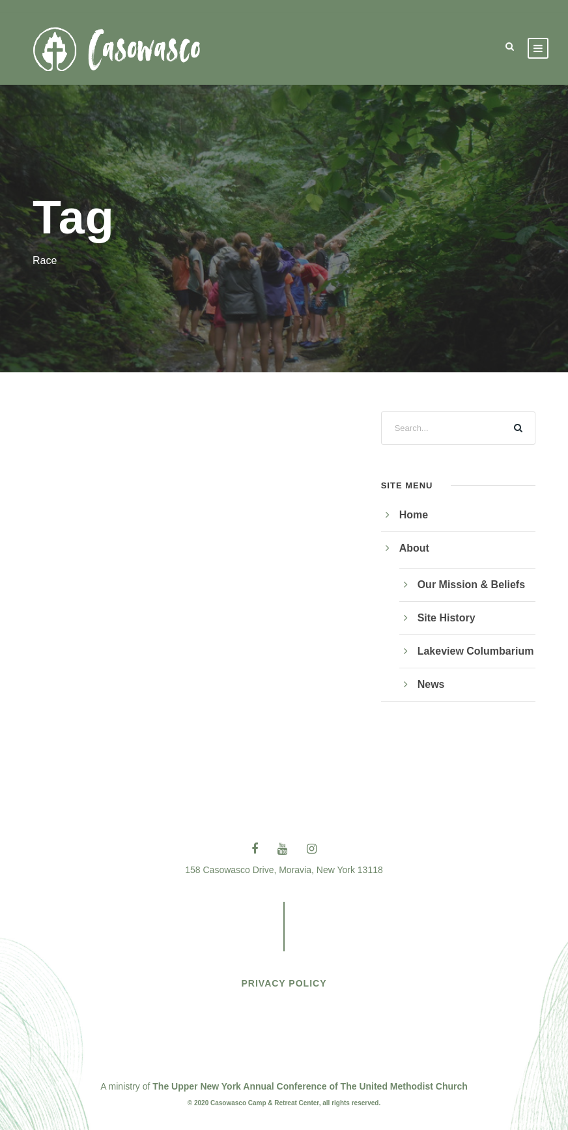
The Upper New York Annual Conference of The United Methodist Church (310, 1086)
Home (413, 514)
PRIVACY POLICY (284, 983)
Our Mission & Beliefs (471, 584)
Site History (447, 617)
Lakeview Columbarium (476, 651)
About (414, 548)
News (431, 684)
